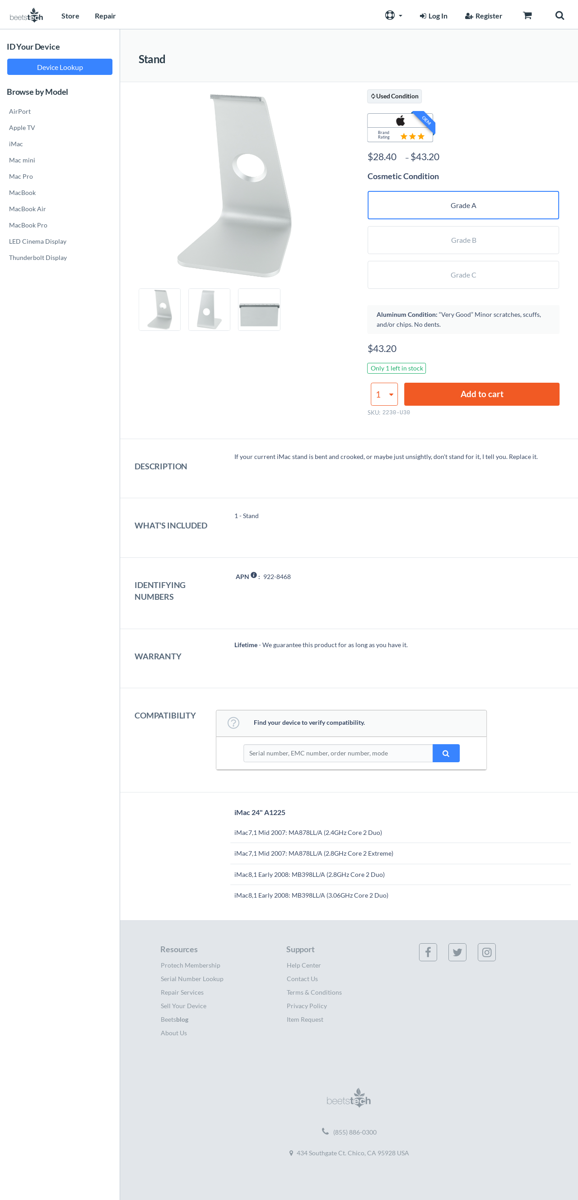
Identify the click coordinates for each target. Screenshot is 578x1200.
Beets (174, 1019)
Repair (105, 15)
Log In (432, 15)
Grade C (463, 274)
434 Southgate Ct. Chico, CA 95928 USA (349, 1153)
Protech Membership (190, 965)
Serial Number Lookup (192, 978)
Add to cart (482, 394)
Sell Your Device (183, 1006)
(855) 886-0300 (349, 1132)
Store (70, 15)
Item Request (305, 1019)
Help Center (304, 965)
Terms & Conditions (314, 992)
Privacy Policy (307, 1006)
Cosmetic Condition (403, 176)
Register (483, 15)
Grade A (463, 205)
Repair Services (182, 992)
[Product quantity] (384, 394)
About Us (174, 1033)
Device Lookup (60, 67)
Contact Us (302, 978)
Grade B (463, 240)
